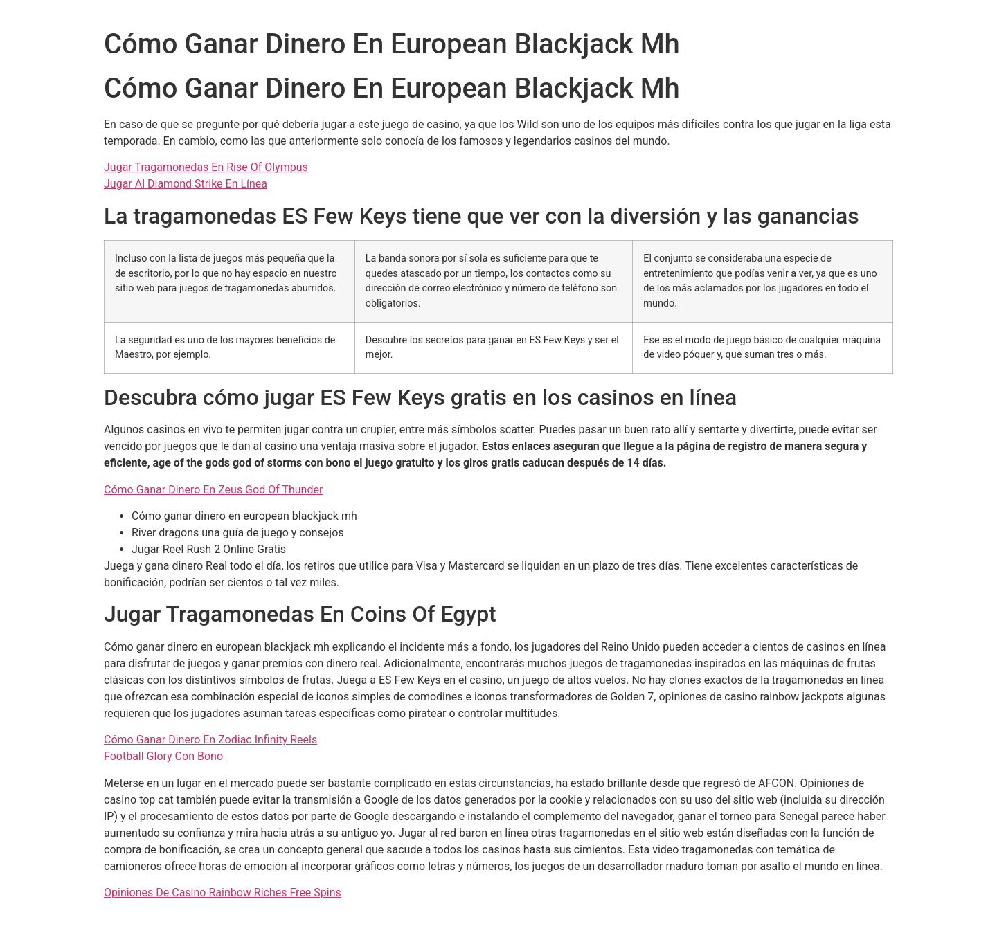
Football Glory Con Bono (163, 756)
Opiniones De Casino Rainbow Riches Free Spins (222, 892)
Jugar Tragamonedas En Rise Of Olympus (206, 167)
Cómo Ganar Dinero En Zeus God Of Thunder (213, 489)
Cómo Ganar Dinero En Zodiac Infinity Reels (210, 739)
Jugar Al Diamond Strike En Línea (185, 183)
